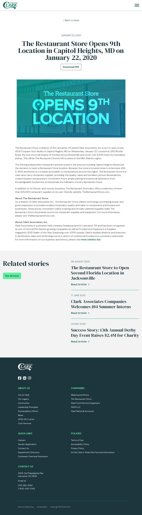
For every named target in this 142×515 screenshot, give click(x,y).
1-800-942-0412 (26, 488)
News (20, 415)
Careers (21, 440)
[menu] (137, 5)
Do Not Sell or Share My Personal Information (93, 452)
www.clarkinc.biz (91, 239)
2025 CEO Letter (26, 419)
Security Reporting (26, 507)
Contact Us (23, 448)
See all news (12, 275)
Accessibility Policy (80, 444)
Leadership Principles (28, 407)
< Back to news (71, 20)
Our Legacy (23, 399)
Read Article (79, 284)
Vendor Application (27, 444)
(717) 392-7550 (25, 485)
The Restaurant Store (81, 399)
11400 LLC (75, 407)
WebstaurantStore (80, 395)
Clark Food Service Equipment (85, 403)
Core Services (24, 423)
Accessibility (42, 507)
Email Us (22, 480)
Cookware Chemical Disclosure (33, 456)
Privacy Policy (77, 448)
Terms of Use (77, 440)
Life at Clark (23, 395)
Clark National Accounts (82, 411)
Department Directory (28, 452)
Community (23, 403)
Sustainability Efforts (28, 411)
